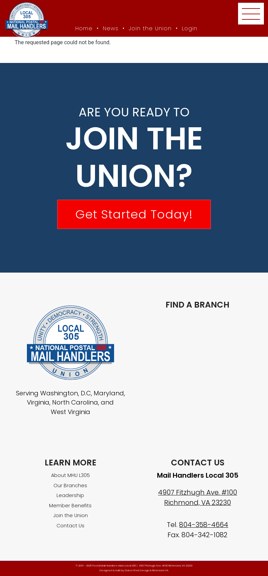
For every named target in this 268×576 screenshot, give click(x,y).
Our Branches (70, 485)
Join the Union (150, 28)
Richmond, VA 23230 (197, 502)
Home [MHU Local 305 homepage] (84, 28)
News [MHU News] (111, 28)
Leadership (70, 495)
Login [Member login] (190, 28)
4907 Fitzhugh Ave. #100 (197, 492)
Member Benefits (70, 505)
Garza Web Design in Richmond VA (146, 570)
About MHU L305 (70, 475)
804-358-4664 (203, 524)
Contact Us (70, 525)
